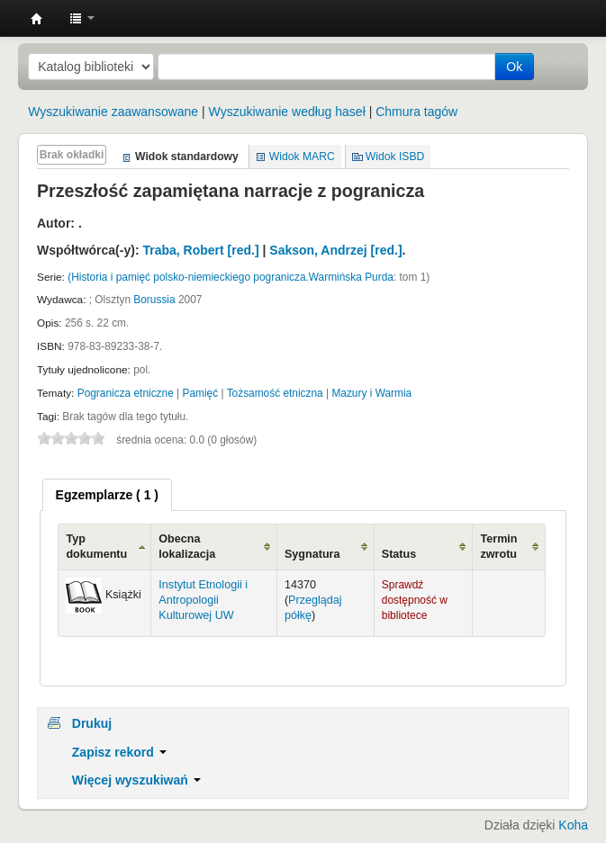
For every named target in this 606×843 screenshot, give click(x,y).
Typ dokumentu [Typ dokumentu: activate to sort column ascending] (96, 547)
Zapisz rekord (119, 752)
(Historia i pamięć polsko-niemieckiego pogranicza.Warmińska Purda (230, 277)
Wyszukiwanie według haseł (287, 111)
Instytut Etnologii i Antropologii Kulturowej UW (37, 19)
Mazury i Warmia (371, 393)
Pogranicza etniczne (125, 393)
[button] (82, 18)
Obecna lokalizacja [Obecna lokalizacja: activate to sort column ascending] (186, 547)
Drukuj (92, 723)
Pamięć (201, 393)
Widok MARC (302, 156)
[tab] (107, 495)
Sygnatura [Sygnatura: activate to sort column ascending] (312, 554)
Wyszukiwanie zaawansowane (113, 111)
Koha (573, 825)
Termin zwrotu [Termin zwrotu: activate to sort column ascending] (498, 547)
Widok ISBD (395, 156)
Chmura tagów (416, 111)
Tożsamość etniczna (275, 393)
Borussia (154, 299)
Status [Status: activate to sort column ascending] (399, 554)
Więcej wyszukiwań (136, 780)
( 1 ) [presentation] (107, 495)
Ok (514, 66)
